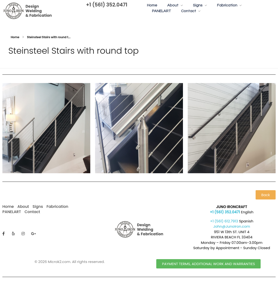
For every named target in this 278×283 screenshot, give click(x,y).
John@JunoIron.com (231, 226)
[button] (266, 194)
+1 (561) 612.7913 (224, 221)
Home (15, 37)
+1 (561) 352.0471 (106, 4)
